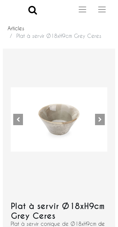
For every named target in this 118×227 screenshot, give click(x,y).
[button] (18, 119)
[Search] (32, 9)
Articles (16, 28)
